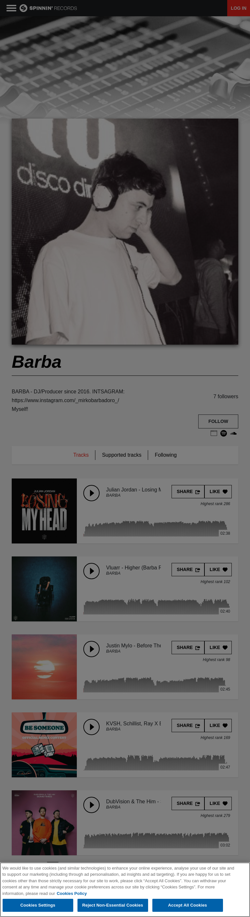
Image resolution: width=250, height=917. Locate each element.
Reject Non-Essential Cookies (112, 905)
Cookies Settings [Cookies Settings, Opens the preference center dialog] (37, 905)
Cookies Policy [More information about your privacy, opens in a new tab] (72, 893)
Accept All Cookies (187, 905)
